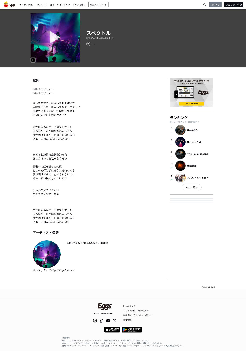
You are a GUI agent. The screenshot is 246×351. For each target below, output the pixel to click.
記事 (52, 4)
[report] (93, 44)
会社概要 (127, 319)
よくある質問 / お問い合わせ (136, 310)
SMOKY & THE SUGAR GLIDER (99, 38)
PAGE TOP (208, 296)
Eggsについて (129, 306)
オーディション (26, 4)
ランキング (42, 4)
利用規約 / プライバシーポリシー (138, 315)
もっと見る (191, 187)
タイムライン (63, 4)
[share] (88, 44)
